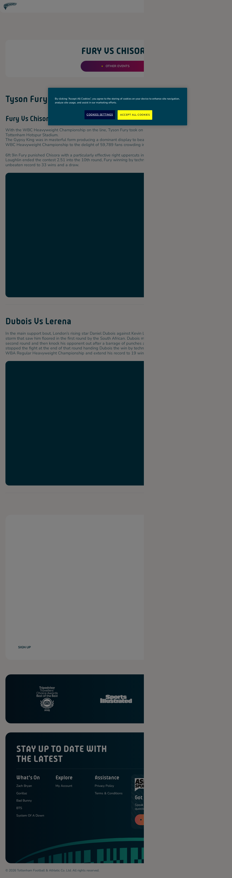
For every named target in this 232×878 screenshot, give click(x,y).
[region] (117, 106)
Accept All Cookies (135, 115)
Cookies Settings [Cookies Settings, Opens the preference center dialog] (100, 114)
